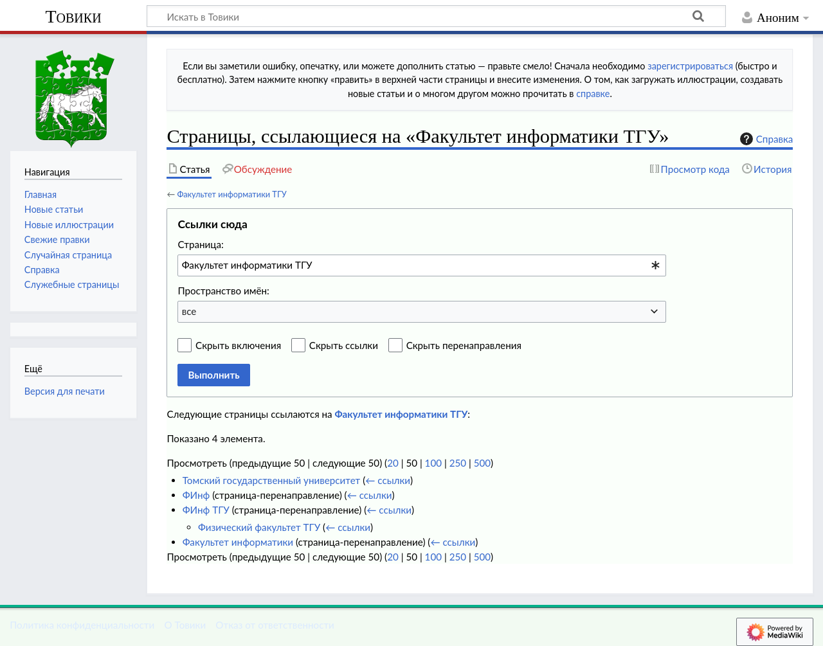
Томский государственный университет (272, 480)
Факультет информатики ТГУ (231, 194)
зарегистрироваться (690, 65)
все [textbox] (189, 311)
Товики (73, 16)
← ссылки (387, 480)
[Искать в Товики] (436, 16)
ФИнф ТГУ (206, 510)
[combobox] (421, 265)
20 (393, 463)
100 (433, 463)
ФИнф (196, 495)
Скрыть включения (238, 345)
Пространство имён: (223, 290)
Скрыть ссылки (343, 345)
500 (482, 463)
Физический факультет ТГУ (259, 527)
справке (593, 93)
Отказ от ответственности (274, 625)
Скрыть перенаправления (463, 345)
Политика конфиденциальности (82, 625)
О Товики (185, 625)
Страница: (200, 244)
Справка (765, 138)
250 (457, 463)
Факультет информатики (238, 542)
